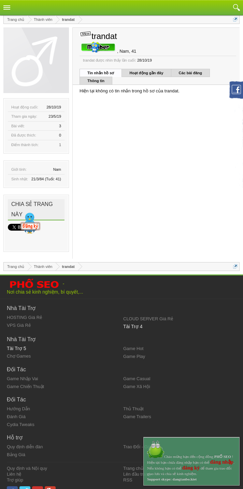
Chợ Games (19, 344)
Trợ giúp (15, 468)
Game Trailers (137, 405)
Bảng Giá (16, 443)
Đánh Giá (16, 405)
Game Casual (136, 367)
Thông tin (95, 81)
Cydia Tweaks (20, 412)
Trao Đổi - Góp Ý (140, 435)
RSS (127, 468)
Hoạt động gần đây (146, 73)
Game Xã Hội (136, 374)
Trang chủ (133, 456)
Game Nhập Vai (22, 367)
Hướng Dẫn (18, 397)
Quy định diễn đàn (25, 435)
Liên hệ (14, 462)
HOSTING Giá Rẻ (24, 305)
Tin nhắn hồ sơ (100, 73)
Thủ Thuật (133, 397)
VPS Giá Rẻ (19, 313)
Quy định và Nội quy (27, 456)
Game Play (134, 344)
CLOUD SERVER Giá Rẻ (148, 307)
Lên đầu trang (137, 462)
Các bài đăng (190, 73)
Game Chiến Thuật (25, 374)
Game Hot (133, 336)
